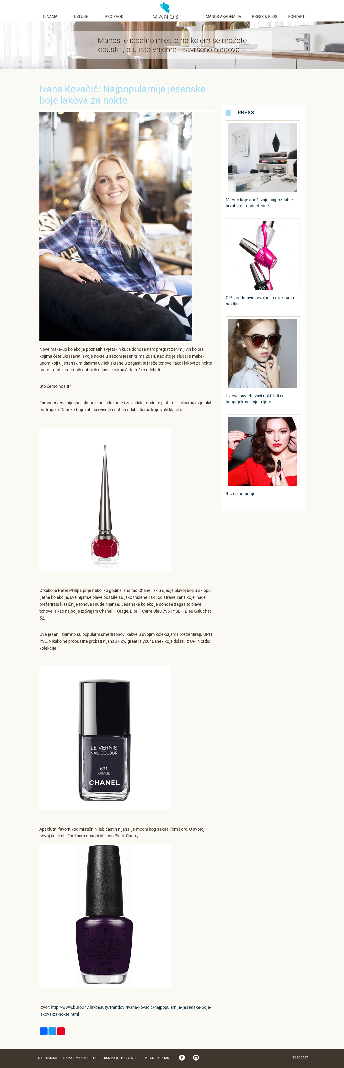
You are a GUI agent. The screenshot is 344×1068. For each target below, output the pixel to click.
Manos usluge (87, 1058)
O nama (50, 16)
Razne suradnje (240, 493)
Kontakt (296, 16)
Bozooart (300, 1057)
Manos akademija (223, 16)
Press (246, 113)
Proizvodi (115, 16)
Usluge (81, 16)
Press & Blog (264, 16)
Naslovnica (47, 1058)
